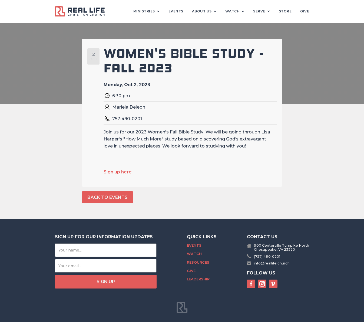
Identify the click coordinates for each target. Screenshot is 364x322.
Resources (198, 262)
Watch (194, 254)
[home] (82, 11)
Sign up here (118, 172)
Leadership (198, 279)
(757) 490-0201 (267, 256)
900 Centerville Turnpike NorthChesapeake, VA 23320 (281, 247)
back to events (107, 197)
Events (175, 11)
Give (304, 11)
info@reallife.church (272, 263)
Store (285, 11)
